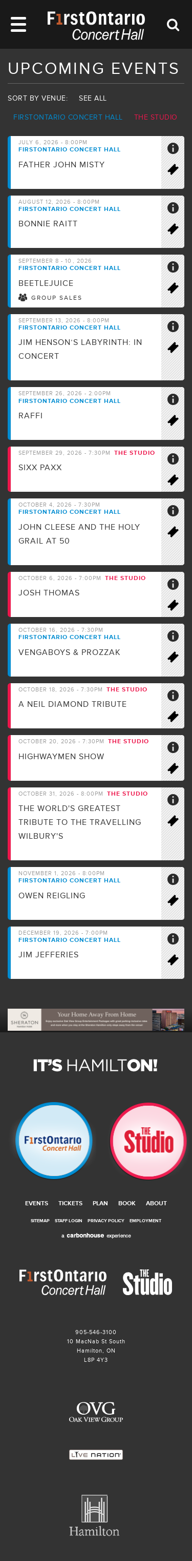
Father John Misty (61, 165)
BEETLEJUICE (46, 283)
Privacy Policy (106, 1221)
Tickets (70, 1203)
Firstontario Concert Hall (68, 117)
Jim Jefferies (48, 955)
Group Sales (56, 298)
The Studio (156, 117)
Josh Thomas (49, 593)
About (156, 1203)
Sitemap (40, 1221)
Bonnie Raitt (48, 224)
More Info (177, 150)
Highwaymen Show (61, 756)
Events (36, 1203)
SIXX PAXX (40, 467)
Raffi (30, 416)
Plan (100, 1203)
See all (93, 98)
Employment (145, 1221)
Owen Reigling (52, 896)
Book (127, 1203)
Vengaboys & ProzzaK (69, 652)
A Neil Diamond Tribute (72, 704)
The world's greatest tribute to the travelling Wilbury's (79, 822)
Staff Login (68, 1221)
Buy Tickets (177, 171)
